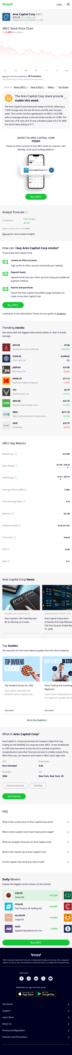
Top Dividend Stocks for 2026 (19, 685)
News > (51, 87)
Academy (61, 313)
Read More (9, 710)
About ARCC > (20, 87)
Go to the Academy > (37, 720)
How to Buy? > (38, 87)
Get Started (14, 796)
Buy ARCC (36, 196)
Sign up (6, 234)
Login (59, 4)
